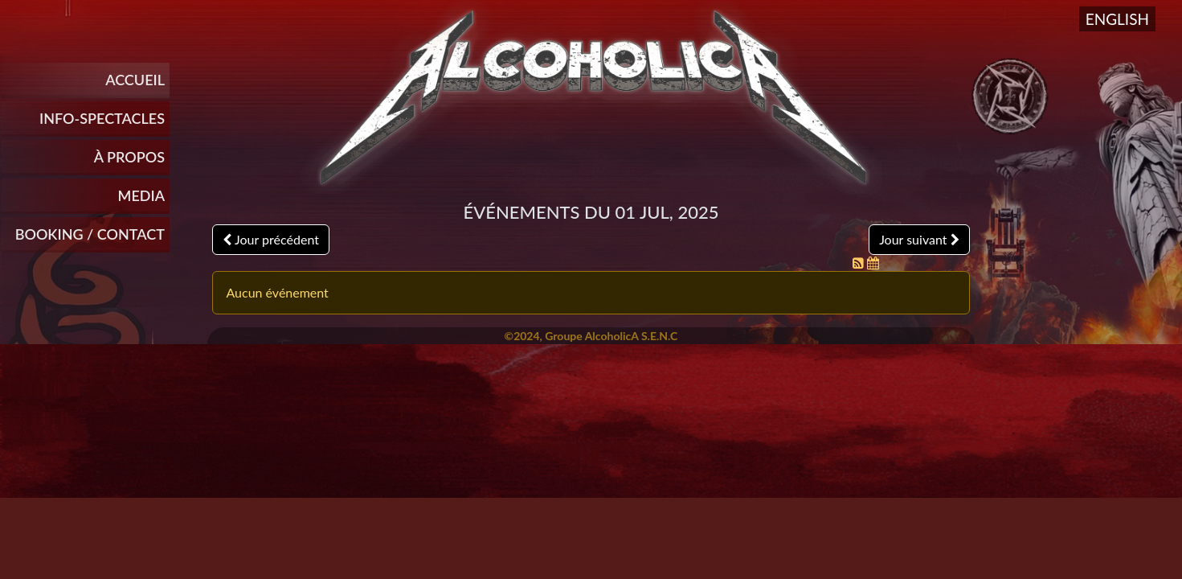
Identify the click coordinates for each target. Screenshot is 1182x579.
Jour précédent (271, 239)
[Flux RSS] (860, 262)
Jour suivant (919, 239)
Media (141, 195)
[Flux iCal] (873, 262)
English (1117, 19)
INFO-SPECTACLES (102, 118)
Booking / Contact (90, 234)
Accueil (135, 79)
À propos (129, 157)
